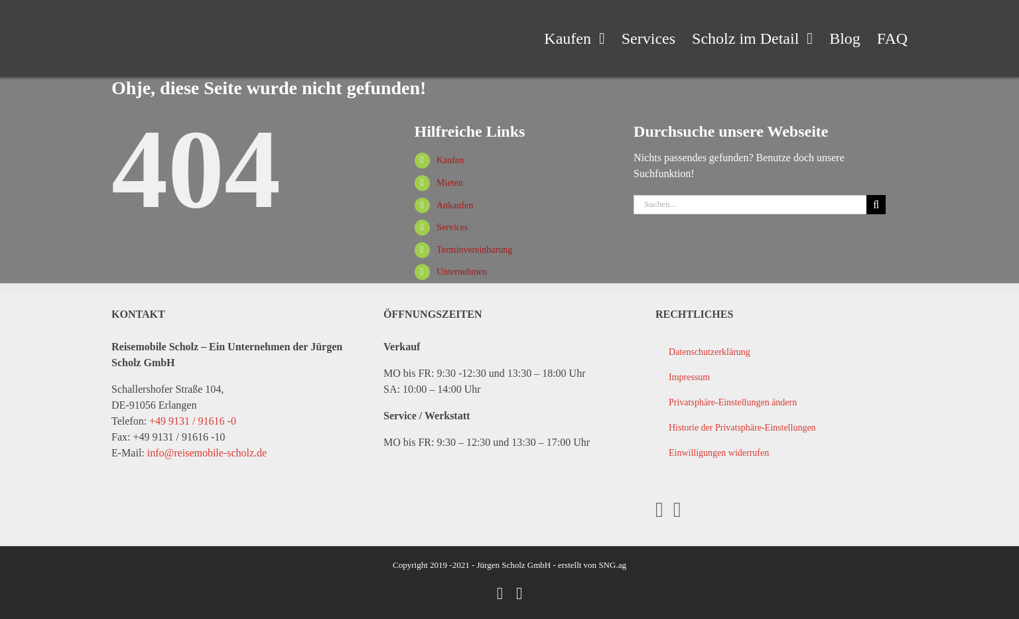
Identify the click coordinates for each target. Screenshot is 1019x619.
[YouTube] (677, 509)
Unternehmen (462, 272)
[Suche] (876, 204)
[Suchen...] (750, 204)
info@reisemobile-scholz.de (207, 452)
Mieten (450, 183)
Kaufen (450, 160)
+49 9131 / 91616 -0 (192, 421)
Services (452, 227)
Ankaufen (455, 205)
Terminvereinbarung (474, 250)
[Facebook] (659, 509)
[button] (781, 402)
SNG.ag (612, 565)
